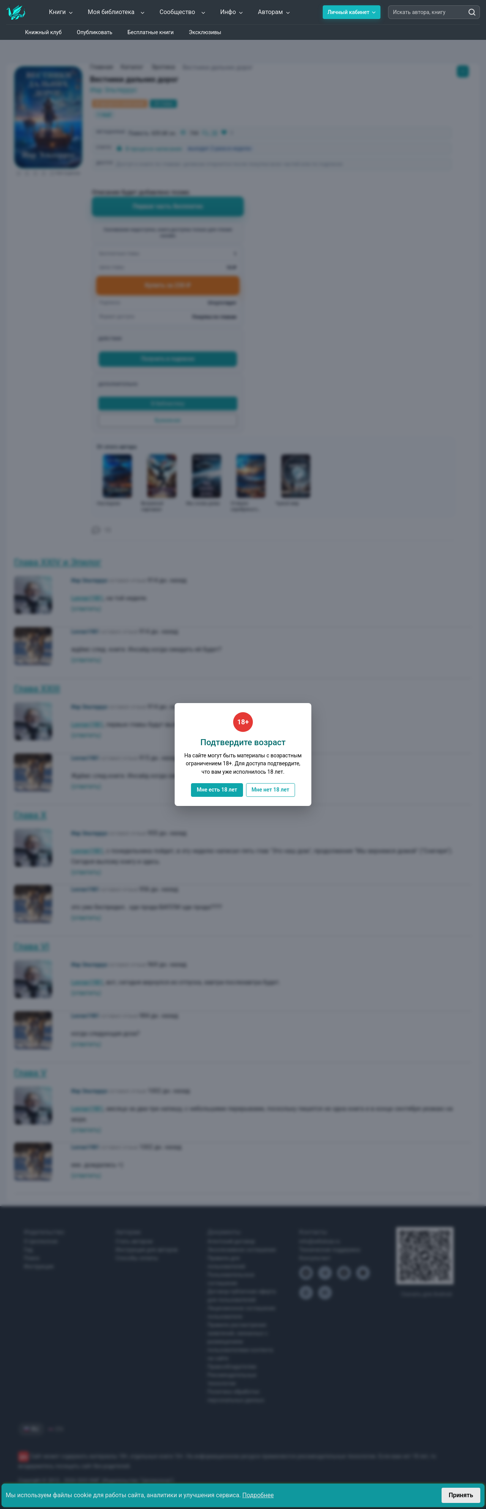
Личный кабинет (352, 12)
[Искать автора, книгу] (472, 12)
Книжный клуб (43, 32)
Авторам (274, 12)
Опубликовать (94, 32)
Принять (461, 1495)
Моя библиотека (116, 12)
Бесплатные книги (151, 32)
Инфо (231, 12)
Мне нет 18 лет (270, 790)
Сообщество (182, 12)
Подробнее (258, 1495)
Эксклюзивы (205, 32)
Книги (61, 12)
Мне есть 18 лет (217, 790)
